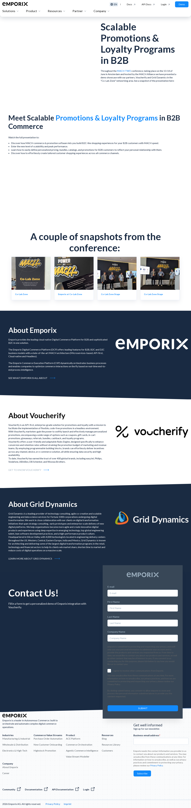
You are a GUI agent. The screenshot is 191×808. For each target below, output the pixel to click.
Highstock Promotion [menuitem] (45, 750)
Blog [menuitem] (104, 738)
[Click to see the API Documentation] (148, 4)
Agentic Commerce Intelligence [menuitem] (82, 750)
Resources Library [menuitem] (111, 744)
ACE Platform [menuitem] (73, 738)
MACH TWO (124, 70)
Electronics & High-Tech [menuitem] (14, 750)
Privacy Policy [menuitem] (53, 803)
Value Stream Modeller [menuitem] (77, 756)
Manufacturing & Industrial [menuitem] (16, 738)
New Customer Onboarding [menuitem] (48, 744)
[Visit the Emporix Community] (11, 789)
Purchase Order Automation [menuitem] (48, 738)
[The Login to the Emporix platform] (89, 789)
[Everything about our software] (36, 789)
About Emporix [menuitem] (10, 767)
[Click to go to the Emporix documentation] (131, 4)
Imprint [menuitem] (67, 803)
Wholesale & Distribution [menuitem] (15, 744)
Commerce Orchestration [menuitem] (79, 744)
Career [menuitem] (5, 773)
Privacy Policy (156, 765)
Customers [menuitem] (107, 750)
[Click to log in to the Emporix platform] (165, 4)
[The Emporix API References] (66, 789)
